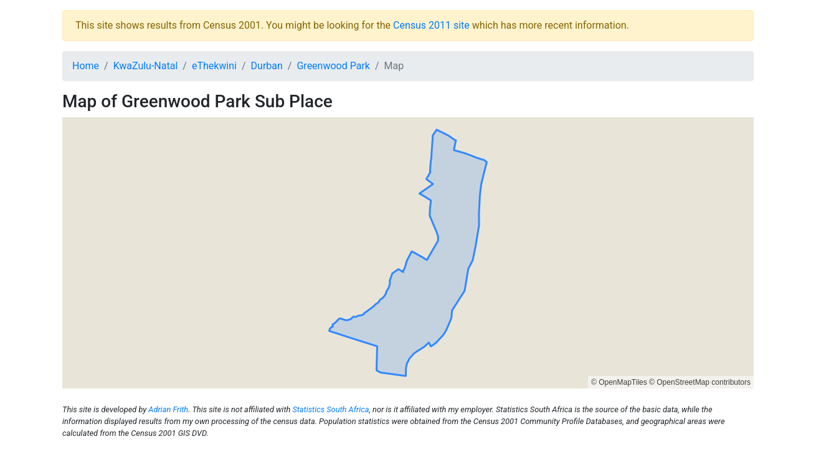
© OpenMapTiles (619, 382)
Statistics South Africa (330, 409)
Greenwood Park (333, 66)
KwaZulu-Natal (145, 66)
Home (85, 66)
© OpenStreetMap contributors (700, 382)
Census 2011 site (431, 25)
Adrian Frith (168, 409)
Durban (267, 66)
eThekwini (214, 66)
